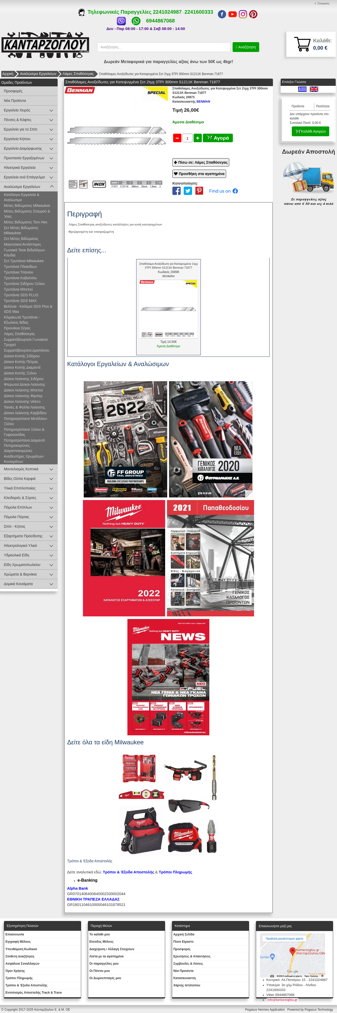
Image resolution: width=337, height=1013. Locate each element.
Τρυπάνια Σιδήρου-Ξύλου (24, 284)
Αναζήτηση (246, 47)
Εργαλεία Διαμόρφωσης (23, 148)
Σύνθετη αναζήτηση (19, 956)
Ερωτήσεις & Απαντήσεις (192, 956)
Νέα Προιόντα (183, 971)
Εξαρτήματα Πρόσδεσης (23, 536)
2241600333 (199, 12)
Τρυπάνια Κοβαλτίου (20, 278)
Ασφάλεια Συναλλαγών (22, 963)
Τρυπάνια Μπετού (18, 289)
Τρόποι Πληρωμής (175, 872)
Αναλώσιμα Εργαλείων (38, 74)
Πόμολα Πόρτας (16, 517)
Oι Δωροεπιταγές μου (105, 978)
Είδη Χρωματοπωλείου (22, 565)
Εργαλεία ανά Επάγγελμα (24, 177)
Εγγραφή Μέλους (18, 941)
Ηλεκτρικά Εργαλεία (20, 167)
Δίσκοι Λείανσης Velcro (22, 401)
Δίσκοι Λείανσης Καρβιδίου (25, 413)
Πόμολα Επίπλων (18, 507)
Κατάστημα (182, 926)
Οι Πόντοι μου (99, 971)
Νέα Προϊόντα (15, 101)
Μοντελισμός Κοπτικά (21, 469)
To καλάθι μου (99, 934)
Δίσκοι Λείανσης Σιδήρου (24, 379)
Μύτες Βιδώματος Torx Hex (25, 222)
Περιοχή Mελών (101, 926)
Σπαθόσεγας (86, 224)
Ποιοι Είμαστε (183, 941)
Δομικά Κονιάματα (18, 584)
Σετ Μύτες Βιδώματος (21, 239)
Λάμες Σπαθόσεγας (78, 74)
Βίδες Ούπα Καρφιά (20, 479)
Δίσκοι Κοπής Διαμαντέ (22, 367)
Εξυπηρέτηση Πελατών (23, 926)
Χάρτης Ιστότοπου (186, 985)
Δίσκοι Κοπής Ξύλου (20, 373)
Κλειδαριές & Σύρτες (20, 498)
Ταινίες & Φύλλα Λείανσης (24, 407)
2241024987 (167, 12)
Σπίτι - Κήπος (14, 526)
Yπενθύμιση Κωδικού (21, 949)
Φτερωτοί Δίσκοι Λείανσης (24, 384)
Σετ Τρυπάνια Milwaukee (24, 261)
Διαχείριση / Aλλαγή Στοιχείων (111, 949)
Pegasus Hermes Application (265, 1009)
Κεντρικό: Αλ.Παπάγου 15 (285, 980)
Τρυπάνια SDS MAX (20, 301)
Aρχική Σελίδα (183, 934)
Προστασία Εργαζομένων (24, 158)
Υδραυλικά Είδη (16, 555)
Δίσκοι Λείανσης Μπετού (23, 390)
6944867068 (160, 21)
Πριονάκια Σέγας (17, 328)
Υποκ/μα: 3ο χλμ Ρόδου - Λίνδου (291, 985)
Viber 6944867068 (280, 995)
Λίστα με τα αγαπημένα (106, 956)
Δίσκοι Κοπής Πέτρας (21, 362)
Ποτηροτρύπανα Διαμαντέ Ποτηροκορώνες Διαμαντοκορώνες (24, 445)
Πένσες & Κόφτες (17, 120)
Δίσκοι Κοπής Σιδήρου (22, 356)
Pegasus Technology (319, 1009)
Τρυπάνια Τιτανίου (18, 272)
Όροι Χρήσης (15, 971)
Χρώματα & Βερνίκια (20, 574)
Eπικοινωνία (14, 934)
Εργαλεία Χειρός (17, 110)
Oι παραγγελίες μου (104, 963)
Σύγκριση (323, 3)
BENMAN (191, 101)
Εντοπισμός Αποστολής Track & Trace (33, 992)
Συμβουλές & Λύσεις (188, 963)
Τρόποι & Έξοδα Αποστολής (26, 985)
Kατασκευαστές (184, 978)
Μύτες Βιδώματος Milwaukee (27, 205)
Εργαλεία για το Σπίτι (20, 129)
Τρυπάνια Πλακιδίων (20, 266)
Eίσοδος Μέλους (101, 941)
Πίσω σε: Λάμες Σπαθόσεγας (203, 162)
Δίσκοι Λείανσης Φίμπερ (23, 396)
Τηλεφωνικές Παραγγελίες (115, 12)
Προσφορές (13, 91)
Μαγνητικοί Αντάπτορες (22, 244)
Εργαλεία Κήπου (17, 139)
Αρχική (7, 74)
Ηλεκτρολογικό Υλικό (20, 545)
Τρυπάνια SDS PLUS (21, 295)
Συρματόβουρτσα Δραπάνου (26, 350)
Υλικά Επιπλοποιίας (20, 488)
